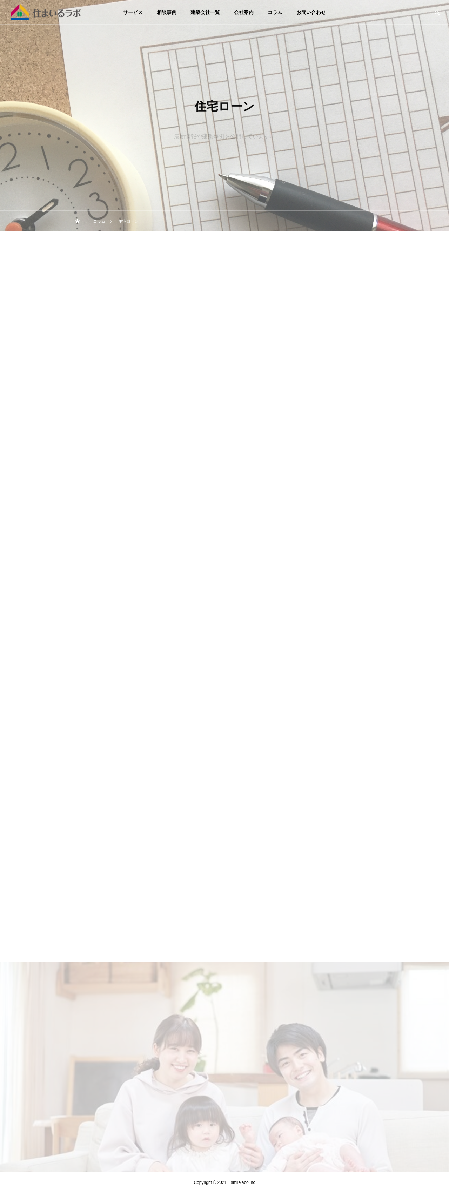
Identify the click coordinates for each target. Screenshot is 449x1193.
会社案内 (244, 12)
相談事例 (166, 12)
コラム (275, 12)
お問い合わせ (311, 12)
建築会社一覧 (205, 12)
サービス (133, 12)
